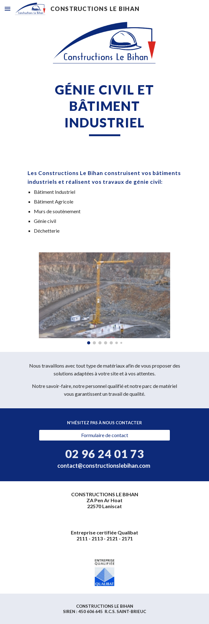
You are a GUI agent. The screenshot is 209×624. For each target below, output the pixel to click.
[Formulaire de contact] (104, 435)
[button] (7, 8)
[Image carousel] (104, 298)
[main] (104, 108)
